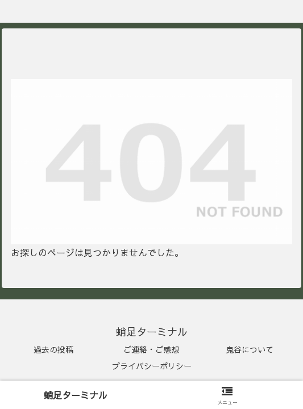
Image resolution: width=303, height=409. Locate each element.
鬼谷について (249, 349)
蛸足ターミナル (75, 395)
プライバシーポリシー (152, 366)
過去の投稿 (53, 349)
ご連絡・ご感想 (151, 349)
